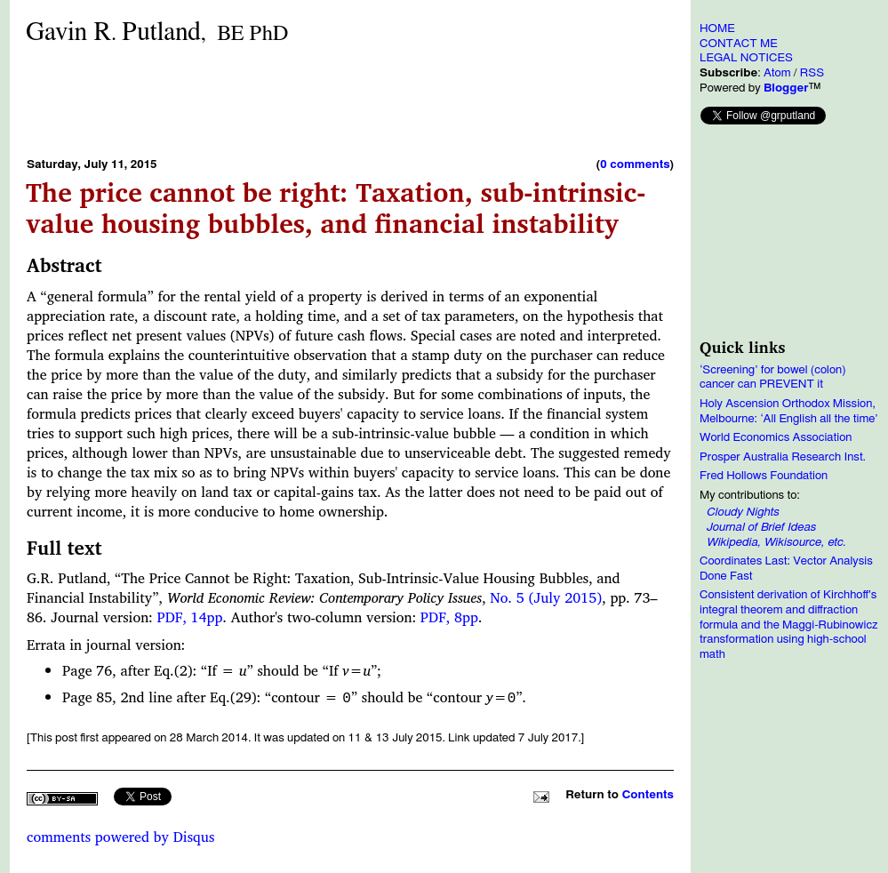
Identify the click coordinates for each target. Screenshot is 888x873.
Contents (648, 795)
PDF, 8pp (449, 617)
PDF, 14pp (189, 617)
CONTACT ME (739, 43)
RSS (812, 73)
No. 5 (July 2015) (546, 597)
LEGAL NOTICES (746, 58)
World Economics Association (776, 437)
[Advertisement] (350, 100)
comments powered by (120, 836)
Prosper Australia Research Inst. (783, 457)
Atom (777, 73)
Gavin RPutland (157, 32)
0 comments (634, 164)
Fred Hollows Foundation (764, 475)
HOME (717, 28)
